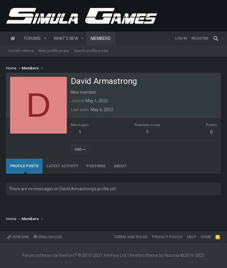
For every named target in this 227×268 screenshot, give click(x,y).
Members (101, 38)
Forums (32, 38)
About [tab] (120, 166)
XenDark (18, 237)
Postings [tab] (96, 166)
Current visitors (21, 50)
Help (191, 237)
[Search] (215, 38)
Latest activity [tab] (62, 166)
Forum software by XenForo (74, 255)
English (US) (47, 237)
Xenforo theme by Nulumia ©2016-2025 (167, 255)
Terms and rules (130, 237)
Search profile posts (91, 50)
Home (13, 38)
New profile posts (53, 50)
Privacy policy (167, 237)
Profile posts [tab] (24, 166)
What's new (65, 38)
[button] (45, 38)
